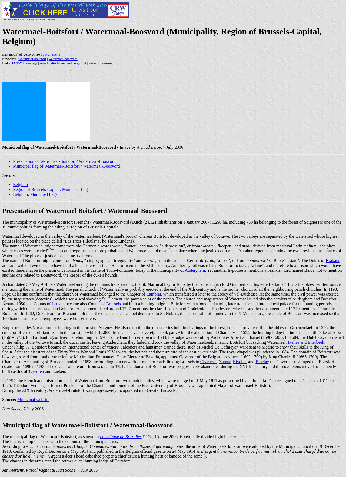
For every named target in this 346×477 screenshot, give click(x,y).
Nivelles (240, 361)
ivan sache (52, 54)
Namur (225, 361)
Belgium (20, 184)
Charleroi (208, 361)
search (44, 63)
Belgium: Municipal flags (35, 194)
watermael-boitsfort (32, 59)
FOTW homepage (24, 63)
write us (94, 63)
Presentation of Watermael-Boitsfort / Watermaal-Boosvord (64, 161)
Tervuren (36, 371)
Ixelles (294, 342)
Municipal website (33, 399)
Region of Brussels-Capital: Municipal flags (51, 189)
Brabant (333, 260)
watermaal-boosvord (63, 59)
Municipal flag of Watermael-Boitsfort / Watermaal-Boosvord (66, 166)
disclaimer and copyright (68, 63)
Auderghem (195, 270)
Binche (261, 361)
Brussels (113, 304)
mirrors (107, 63)
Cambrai (153, 294)
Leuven (58, 304)
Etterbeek (316, 342)
